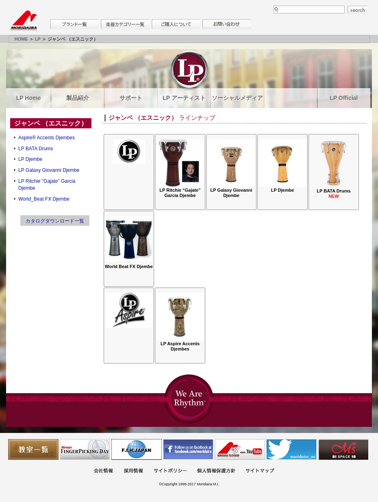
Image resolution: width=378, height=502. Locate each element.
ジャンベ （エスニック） (50, 123)
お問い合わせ (226, 24)
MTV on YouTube (240, 449)
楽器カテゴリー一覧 (125, 24)
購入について (176, 24)
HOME (21, 39)
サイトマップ (259, 471)
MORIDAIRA (23, 20)
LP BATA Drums (35, 148)
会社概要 (103, 471)
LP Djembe (30, 159)
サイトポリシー (170, 471)
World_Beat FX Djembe (44, 199)
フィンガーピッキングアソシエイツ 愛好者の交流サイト (85, 449)
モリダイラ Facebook (188, 449)
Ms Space (343, 449)
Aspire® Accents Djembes (46, 138)
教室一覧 (33, 449)
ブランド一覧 (74, 24)
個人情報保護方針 (216, 471)
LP (38, 39)
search (358, 10)
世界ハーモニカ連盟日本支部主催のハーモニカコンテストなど (136, 449)
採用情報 (133, 471)
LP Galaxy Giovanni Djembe (49, 170)
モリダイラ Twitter (291, 449)
